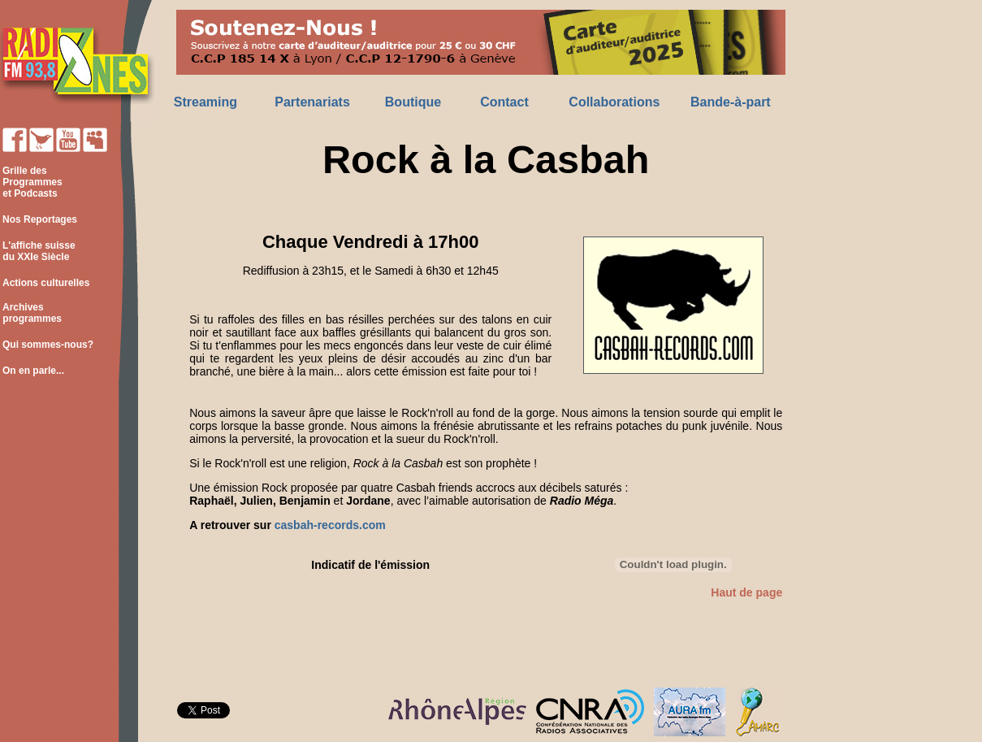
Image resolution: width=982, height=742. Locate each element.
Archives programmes (31, 313)
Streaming (205, 102)
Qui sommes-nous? (47, 344)
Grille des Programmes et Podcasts (31, 182)
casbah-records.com (330, 525)
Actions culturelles (45, 283)
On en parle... (33, 370)
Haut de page (746, 592)
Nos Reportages (39, 219)
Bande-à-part (730, 102)
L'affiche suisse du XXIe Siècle (38, 251)
